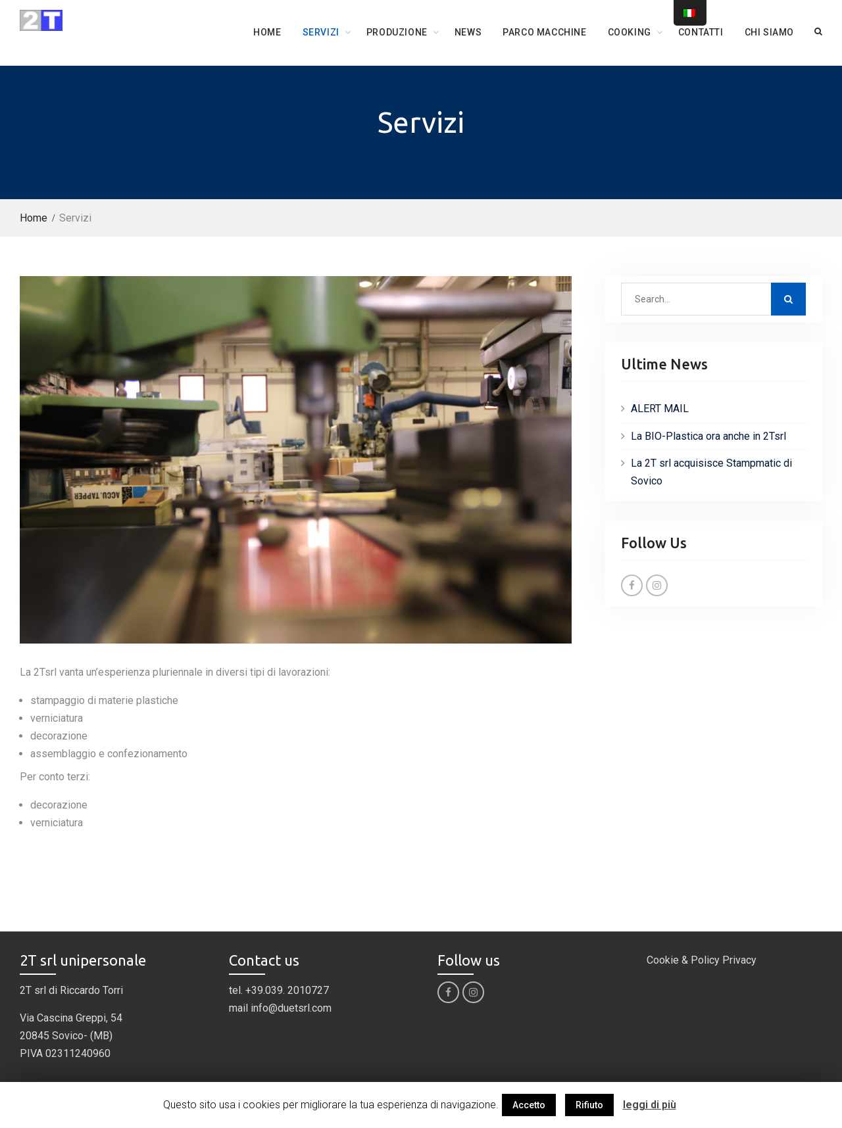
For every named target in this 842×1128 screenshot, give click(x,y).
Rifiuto (589, 1105)
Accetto (528, 1105)
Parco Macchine (544, 32)
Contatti (701, 32)
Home (267, 32)
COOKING (629, 32)
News (468, 32)
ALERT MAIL (660, 408)
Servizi (321, 32)
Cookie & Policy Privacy (701, 960)
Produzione (397, 32)
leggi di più (649, 1104)
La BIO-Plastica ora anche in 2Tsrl (708, 436)
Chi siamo (769, 32)
